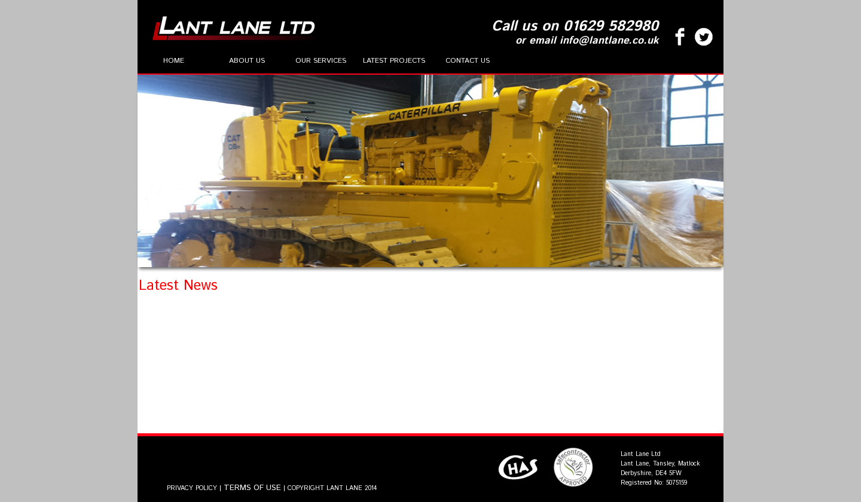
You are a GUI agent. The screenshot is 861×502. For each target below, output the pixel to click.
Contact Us (467, 61)
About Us (247, 61)
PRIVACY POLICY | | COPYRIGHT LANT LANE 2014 (272, 488)
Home (173, 61)
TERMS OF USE (252, 488)
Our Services (320, 61)
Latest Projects (394, 61)
